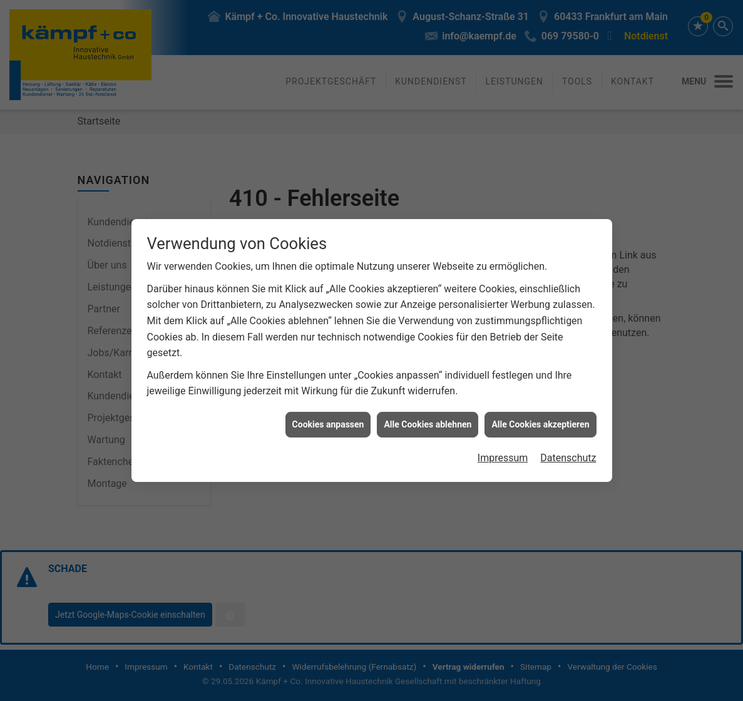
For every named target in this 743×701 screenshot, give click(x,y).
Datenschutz (568, 442)
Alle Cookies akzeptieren (540, 408)
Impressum (503, 442)
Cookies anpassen (328, 408)
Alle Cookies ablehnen (427, 408)
